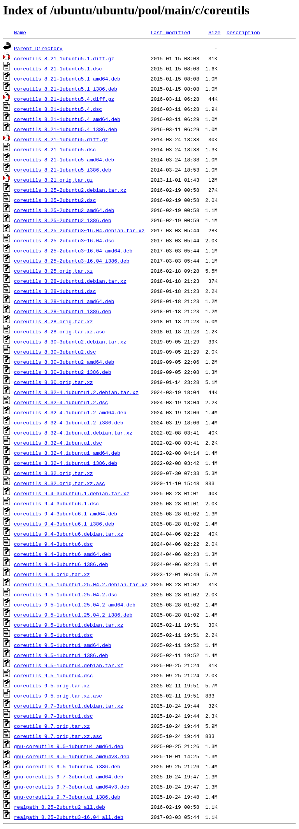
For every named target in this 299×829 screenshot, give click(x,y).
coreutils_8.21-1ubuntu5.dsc (55, 149)
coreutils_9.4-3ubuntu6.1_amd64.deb (65, 513)
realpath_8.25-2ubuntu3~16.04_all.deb (68, 816)
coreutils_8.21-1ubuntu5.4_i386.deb (65, 129)
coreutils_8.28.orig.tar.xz (53, 321)
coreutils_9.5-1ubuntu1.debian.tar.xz (68, 624)
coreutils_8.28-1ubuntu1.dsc (55, 290)
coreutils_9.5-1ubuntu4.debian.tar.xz (68, 665)
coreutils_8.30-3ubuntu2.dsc (55, 351)
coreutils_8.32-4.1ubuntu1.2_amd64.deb (70, 412)
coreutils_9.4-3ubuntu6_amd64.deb (62, 553)
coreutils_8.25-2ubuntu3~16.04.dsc (64, 240)
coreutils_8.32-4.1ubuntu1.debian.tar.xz (73, 432)
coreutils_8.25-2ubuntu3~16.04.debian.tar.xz (79, 230)
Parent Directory (38, 48)
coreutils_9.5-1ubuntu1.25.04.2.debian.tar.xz (81, 584)
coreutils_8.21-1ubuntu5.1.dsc (58, 68)
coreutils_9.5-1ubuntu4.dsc (53, 675)
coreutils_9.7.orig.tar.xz (52, 725)
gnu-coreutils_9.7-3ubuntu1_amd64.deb (68, 776)
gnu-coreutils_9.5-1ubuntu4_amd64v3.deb (71, 756)
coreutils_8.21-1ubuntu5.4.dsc (58, 108)
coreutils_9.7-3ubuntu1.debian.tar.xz (68, 705)
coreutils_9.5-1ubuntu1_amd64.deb (62, 644)
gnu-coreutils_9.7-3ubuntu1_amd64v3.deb (71, 786)
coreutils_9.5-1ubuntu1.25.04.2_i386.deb (73, 614)
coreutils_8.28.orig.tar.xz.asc (59, 331)
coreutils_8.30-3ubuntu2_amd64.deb (64, 361)
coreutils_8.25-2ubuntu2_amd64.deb (64, 210)
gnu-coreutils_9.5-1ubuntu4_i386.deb (67, 766)
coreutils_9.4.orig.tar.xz (52, 574)
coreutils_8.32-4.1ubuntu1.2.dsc (61, 402)
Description (243, 32)
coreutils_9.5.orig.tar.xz (52, 685)
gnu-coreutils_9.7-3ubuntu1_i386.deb (67, 796)
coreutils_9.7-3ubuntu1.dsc (53, 715)
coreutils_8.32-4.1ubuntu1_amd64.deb (67, 452)
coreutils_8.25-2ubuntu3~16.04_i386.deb (71, 260)
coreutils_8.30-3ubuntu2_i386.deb (62, 371)
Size (214, 32)
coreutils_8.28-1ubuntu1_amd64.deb (64, 301)
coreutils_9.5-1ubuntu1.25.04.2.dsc (65, 594)
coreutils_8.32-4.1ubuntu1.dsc (58, 442)
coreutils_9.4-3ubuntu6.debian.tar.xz (68, 533)
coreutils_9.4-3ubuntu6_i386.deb (61, 564)
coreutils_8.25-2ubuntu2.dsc (55, 199)
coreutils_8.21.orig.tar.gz (53, 179)
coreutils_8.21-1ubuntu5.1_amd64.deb (67, 78)
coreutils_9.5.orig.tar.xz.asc (58, 695)
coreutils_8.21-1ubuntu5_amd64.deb (64, 159)
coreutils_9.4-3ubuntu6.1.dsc (56, 503)
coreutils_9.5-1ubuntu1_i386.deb (61, 655)
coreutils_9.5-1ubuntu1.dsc (53, 634)
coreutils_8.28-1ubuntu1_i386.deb (62, 311)
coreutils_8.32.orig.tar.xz (53, 473)
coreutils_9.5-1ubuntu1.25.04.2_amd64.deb (74, 604)
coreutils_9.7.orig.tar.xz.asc (58, 736)
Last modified (170, 32)
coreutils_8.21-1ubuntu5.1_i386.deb (65, 88)
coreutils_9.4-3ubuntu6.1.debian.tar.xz (71, 493)
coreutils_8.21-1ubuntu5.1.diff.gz (64, 58)
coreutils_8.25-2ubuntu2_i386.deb (62, 220)
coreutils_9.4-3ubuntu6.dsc (53, 543)
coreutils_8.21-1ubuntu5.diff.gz (61, 139)
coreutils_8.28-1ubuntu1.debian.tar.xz (70, 280)
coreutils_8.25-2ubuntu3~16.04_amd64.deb (73, 250)
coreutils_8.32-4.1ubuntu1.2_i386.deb (68, 422)
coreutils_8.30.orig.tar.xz (53, 382)
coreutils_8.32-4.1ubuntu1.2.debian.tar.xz (76, 392)
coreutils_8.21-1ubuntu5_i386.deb (62, 169)
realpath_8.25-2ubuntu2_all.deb (59, 806)
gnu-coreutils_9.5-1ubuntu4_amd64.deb (68, 746)
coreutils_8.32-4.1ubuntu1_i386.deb (65, 462)
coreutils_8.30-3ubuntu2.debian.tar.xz (70, 341)
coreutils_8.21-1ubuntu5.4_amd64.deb (67, 119)
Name (20, 32)
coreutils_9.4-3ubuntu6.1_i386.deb (64, 523)
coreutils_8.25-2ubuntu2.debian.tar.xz (70, 189)
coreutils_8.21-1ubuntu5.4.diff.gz (64, 98)
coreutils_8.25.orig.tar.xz (53, 270)
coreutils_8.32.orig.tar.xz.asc (59, 483)
